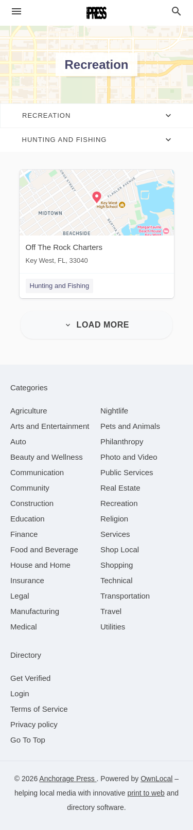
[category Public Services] (126, 472)
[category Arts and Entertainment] (49, 426)
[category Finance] (24, 534)
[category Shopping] (116, 565)
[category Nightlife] (114, 410)
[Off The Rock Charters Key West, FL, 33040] (97, 219)
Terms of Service (39, 709)
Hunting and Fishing (60, 286)
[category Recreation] (119, 503)
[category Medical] (23, 626)
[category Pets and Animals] (130, 426)
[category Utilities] (112, 626)
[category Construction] (32, 503)
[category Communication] (37, 472)
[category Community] (29, 487)
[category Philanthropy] (121, 441)
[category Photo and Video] (128, 457)
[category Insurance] (27, 580)
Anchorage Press (67, 778)
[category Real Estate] (120, 487)
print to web (145, 793)
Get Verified (30, 678)
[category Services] (115, 534)
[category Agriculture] (28, 410)
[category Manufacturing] (34, 611)
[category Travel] (110, 611)
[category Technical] (116, 580)
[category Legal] (19, 595)
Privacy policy (34, 724)
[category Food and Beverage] (44, 549)
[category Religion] (114, 518)
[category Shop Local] (119, 549)
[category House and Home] (40, 565)
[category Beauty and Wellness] (46, 457)
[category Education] (27, 518)
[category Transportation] (125, 595)
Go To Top (27, 739)
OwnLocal (156, 778)
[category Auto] (18, 441)
